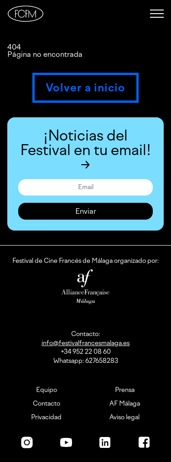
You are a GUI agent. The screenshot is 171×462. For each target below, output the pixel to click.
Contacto (46, 404)
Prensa (125, 390)
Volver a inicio (85, 87)
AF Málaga (124, 404)
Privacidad (46, 417)
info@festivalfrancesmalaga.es (85, 343)
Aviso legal (124, 417)
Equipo (46, 390)
